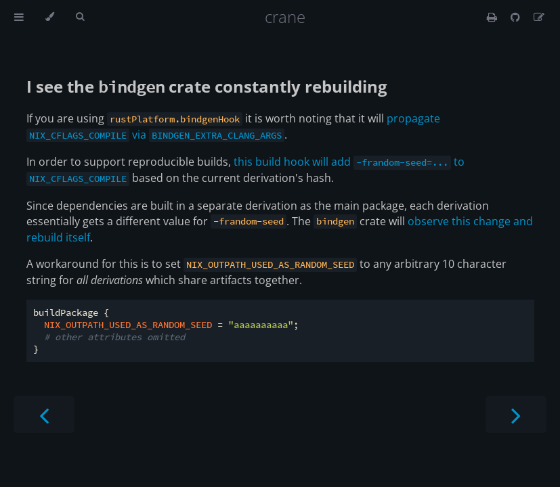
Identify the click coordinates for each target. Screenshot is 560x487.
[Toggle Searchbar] (80, 17)
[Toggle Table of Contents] (19, 17)
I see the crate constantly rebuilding (206, 86)
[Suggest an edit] (539, 16)
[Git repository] (516, 16)
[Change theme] (50, 17)
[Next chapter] (516, 414)
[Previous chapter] (44, 414)
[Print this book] (493, 16)
